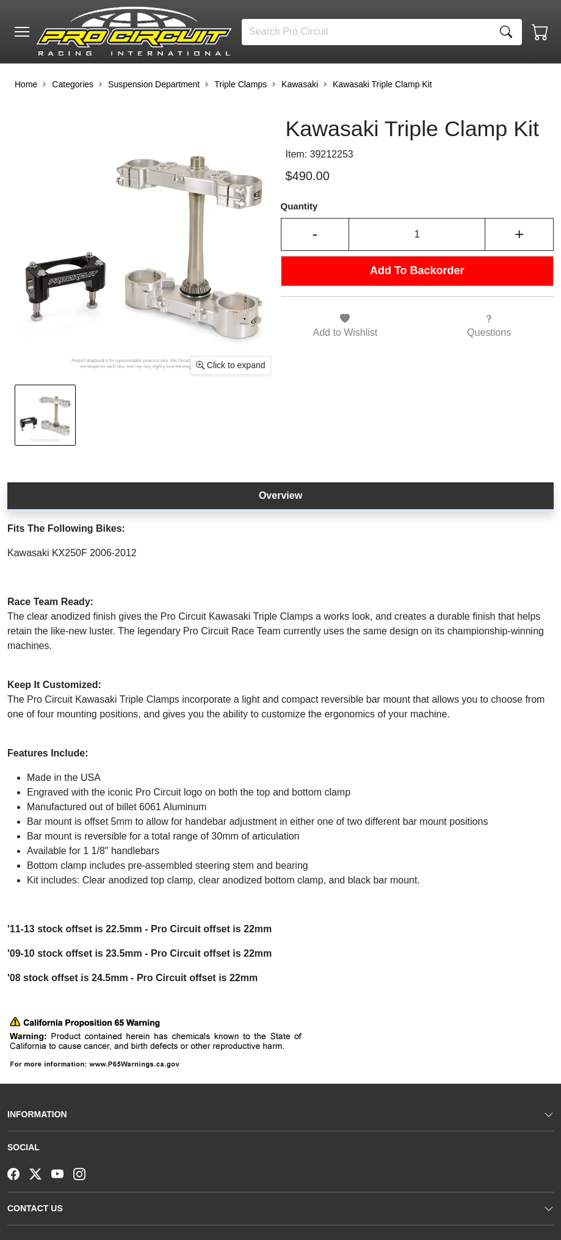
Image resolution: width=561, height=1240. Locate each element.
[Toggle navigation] (22, 31)
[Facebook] (18, 1173)
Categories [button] (72, 84)
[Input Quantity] (417, 234)
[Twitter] (40, 1173)
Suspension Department (154, 84)
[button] (22, 31)
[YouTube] (62, 1173)
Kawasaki (299, 84)
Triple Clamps (240, 84)
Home (26, 84)
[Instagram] (84, 1173)
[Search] (366, 32)
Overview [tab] (280, 495)
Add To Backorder (417, 270)
